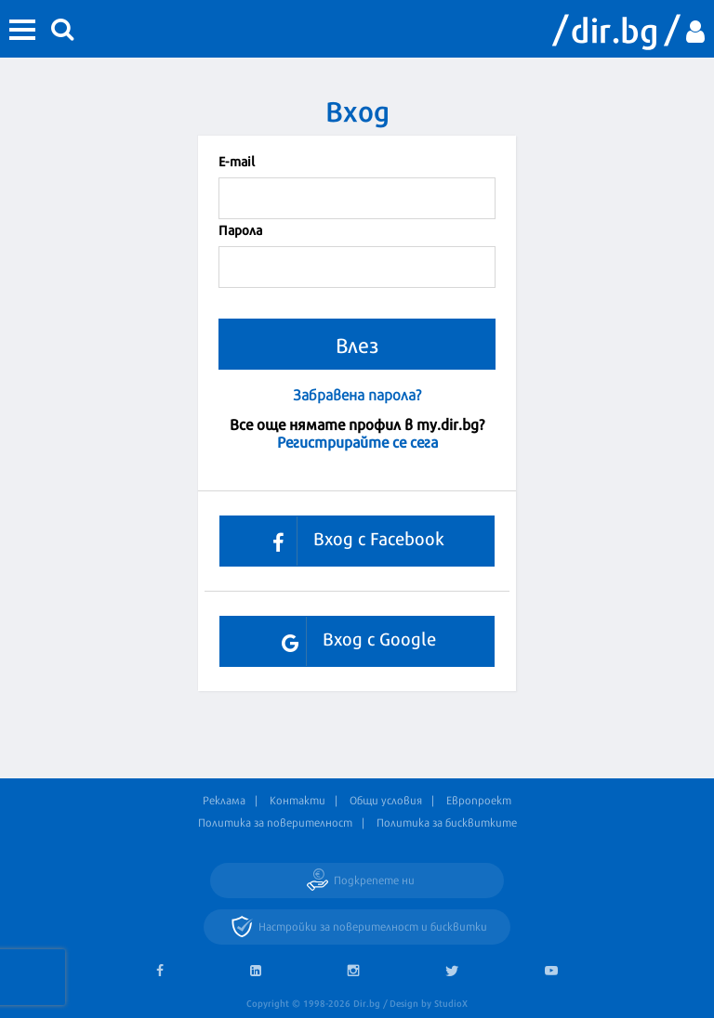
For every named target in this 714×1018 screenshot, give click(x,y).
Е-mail (236, 160)
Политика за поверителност (275, 822)
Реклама (224, 799)
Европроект (478, 799)
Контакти (297, 799)
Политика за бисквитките (447, 822)
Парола (240, 229)
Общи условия (386, 799)
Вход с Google (352, 641)
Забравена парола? (357, 394)
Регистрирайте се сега (357, 440)
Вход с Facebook (351, 541)
